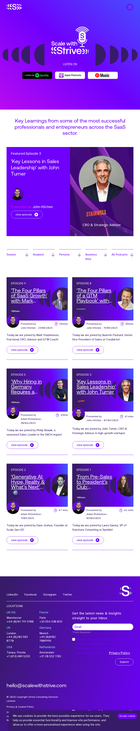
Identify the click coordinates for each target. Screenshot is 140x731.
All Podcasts (120, 254)
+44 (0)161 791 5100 (20, 621)
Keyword (38, 254)
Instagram (49, 594)
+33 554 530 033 (50, 621)
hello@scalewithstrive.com (36, 685)
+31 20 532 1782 (50, 656)
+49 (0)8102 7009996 (47, 639)
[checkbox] (73, 639)
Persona (64, 254)
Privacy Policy (119, 653)
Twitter (67, 594)
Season (11, 254)
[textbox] (102, 626)
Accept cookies (127, 716)
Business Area (91, 257)
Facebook (30, 594)
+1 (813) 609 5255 (18, 656)
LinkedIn (12, 594)
